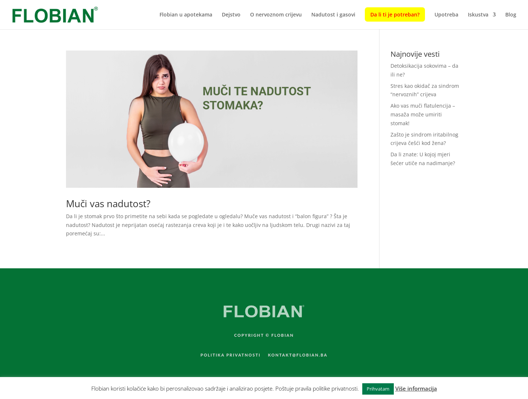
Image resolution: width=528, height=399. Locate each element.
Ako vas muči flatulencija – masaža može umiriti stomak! (422, 114)
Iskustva (478, 15)
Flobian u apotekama (186, 15)
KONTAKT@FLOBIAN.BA (298, 355)
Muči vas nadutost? (108, 203)
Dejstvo (231, 15)
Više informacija (416, 388)
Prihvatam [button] (378, 388)
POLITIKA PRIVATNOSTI (231, 355)
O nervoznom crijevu (276, 15)
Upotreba (446, 15)
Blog (510, 15)
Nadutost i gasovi (333, 15)
